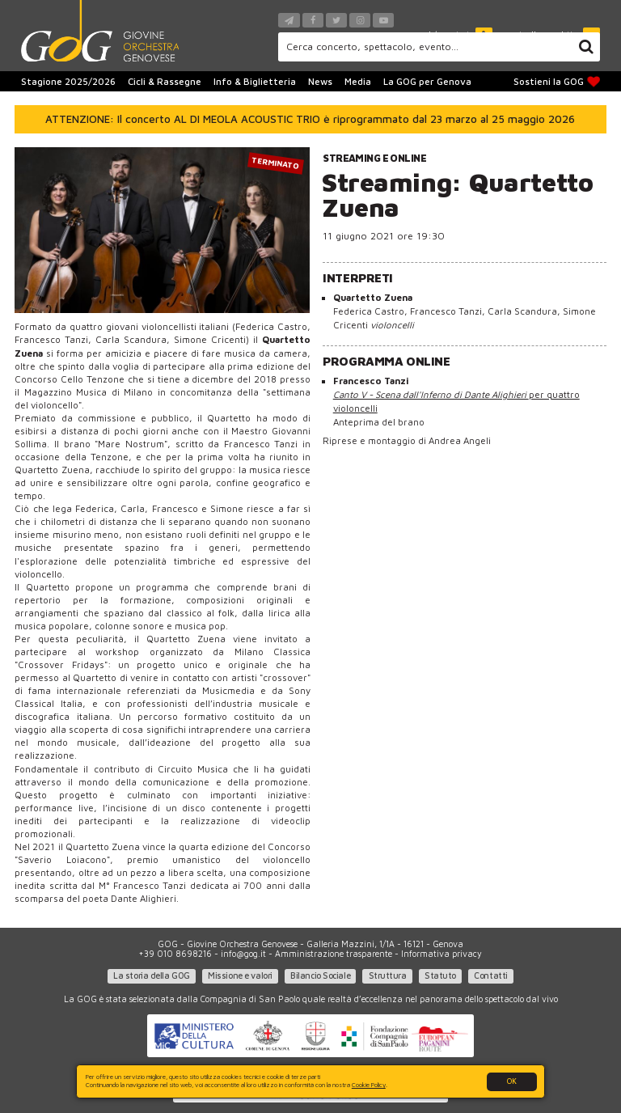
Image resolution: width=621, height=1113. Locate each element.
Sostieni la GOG (557, 82)
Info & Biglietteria (254, 81)
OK (512, 1081)
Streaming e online (374, 158)
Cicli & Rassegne (164, 81)
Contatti (490, 975)
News (320, 81)
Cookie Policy (369, 1085)
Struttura (388, 975)
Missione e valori (240, 975)
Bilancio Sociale (320, 975)
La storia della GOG (151, 975)
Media (357, 81)
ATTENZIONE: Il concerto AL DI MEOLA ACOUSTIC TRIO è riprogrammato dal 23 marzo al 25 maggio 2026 (310, 118)
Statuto (440, 975)
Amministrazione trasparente (333, 954)
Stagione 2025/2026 (68, 81)
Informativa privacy (441, 954)
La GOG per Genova (427, 81)
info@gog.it (243, 954)
